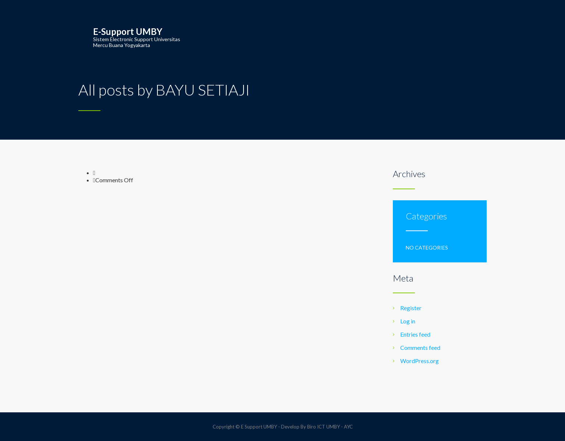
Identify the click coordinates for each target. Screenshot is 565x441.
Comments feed (420, 347)
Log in (407, 321)
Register (411, 307)
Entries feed (415, 334)
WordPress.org (419, 360)
